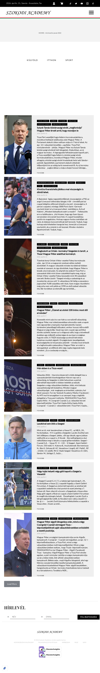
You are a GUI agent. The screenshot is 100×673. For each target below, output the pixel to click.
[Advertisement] (50, 94)
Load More (12, 584)
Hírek (53, 121)
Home (41, 33)
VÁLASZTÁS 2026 (59, 124)
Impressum (66, 642)
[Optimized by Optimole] (5, 668)
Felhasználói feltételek (47, 642)
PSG (39, 186)
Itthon (51, 60)
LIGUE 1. (80, 182)
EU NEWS (41, 244)
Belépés (56, 3)
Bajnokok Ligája (45, 182)
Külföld (32, 60)
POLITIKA (72, 121)
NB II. (62, 420)
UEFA (84, 642)
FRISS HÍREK (43, 121)
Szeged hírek (44, 124)
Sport (69, 60)
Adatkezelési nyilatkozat (24, 642)
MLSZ (76, 642)
